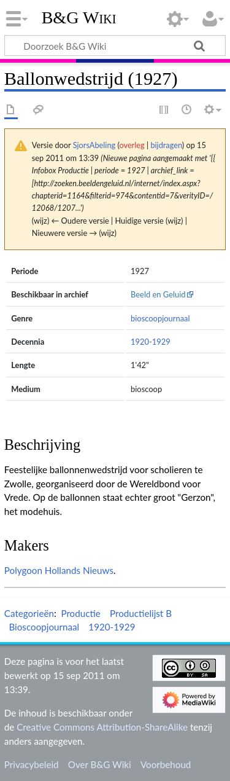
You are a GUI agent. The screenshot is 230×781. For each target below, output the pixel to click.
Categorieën (29, 613)
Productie (80, 613)
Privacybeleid (31, 764)
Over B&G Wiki (99, 764)
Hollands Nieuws (79, 570)
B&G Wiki (79, 17)
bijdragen (166, 145)
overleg (131, 145)
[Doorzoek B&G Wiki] (115, 45)
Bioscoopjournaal (44, 626)
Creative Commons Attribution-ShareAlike (102, 726)
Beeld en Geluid (158, 294)
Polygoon (23, 570)
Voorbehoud (165, 764)
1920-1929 (151, 342)
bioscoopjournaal (160, 318)
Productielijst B (141, 613)
